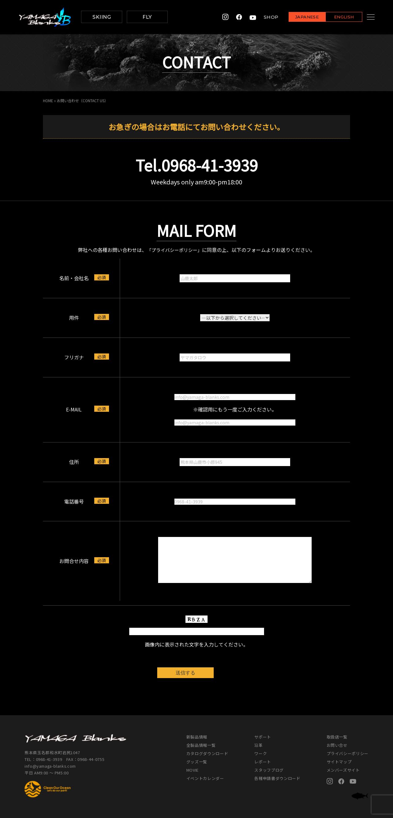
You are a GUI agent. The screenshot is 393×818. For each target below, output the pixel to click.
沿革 (258, 745)
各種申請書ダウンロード (277, 778)
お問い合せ (337, 745)
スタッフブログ (269, 770)
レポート (262, 762)
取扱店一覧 (337, 737)
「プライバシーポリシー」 (174, 249)
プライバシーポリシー (348, 753)
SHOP (263, 17)
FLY (147, 17)
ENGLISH (336, 17)
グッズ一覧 (196, 762)
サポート (262, 737)
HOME (48, 100)
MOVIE (192, 770)
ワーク (260, 753)
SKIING (101, 17)
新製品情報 (196, 737)
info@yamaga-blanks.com (51, 766)
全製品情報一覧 (201, 745)
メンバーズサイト (343, 770)
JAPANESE (299, 17)
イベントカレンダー (205, 778)
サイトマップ (339, 762)
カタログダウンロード (207, 753)
